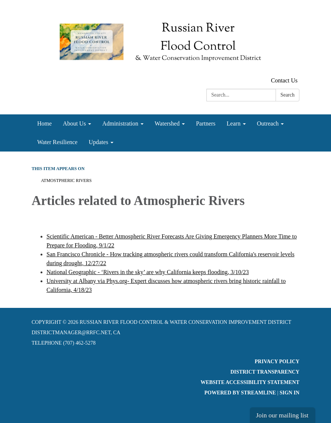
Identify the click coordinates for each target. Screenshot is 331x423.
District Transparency (264, 372)
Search (287, 95)
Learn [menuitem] (233, 123)
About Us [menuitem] (74, 123)
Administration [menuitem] (120, 123)
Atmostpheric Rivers (66, 180)
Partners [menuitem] (205, 123)
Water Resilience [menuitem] (57, 142)
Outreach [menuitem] (268, 123)
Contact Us (284, 80)
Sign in (289, 393)
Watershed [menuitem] (167, 123)
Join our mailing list (282, 415)
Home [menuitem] (44, 123)
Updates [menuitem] (98, 142)
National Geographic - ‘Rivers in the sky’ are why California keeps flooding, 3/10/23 (147, 272)
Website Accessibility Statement (249, 382)
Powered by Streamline (240, 393)
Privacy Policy (277, 361)
